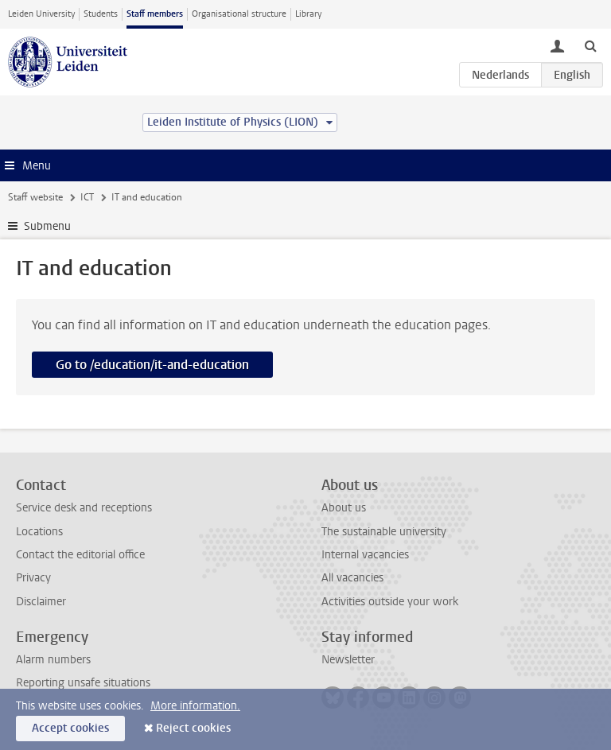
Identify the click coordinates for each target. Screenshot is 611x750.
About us (343, 507)
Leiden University (41, 14)
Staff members (154, 14)
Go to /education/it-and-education (152, 364)
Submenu (47, 226)
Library (308, 14)
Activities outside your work (389, 601)
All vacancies (352, 577)
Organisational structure (239, 14)
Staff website (35, 197)
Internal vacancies (365, 554)
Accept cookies (70, 728)
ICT (87, 197)
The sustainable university (383, 531)
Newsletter (348, 659)
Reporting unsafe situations (83, 682)
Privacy (33, 577)
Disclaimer (41, 601)
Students (101, 14)
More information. (195, 705)
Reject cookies (193, 728)
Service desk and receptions (84, 507)
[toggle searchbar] (590, 45)
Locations (39, 531)
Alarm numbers (53, 659)
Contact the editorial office (80, 554)
